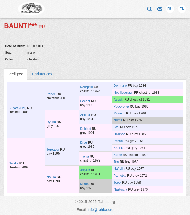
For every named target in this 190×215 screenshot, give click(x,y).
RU (170, 9)
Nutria (118, 120)
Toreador (53, 149)
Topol (117, 182)
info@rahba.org (101, 210)
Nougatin (86, 87)
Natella (13, 163)
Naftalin (119, 169)
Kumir (118, 155)
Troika (84, 156)
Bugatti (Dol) (17, 108)
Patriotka (120, 175)
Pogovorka (121, 106)
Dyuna (51, 122)
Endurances (42, 74)
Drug (83, 142)
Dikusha (119, 134)
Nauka (51, 177)
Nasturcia (120, 189)
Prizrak (118, 141)
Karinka (119, 148)
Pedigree (15, 74)
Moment (119, 113)
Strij (116, 127)
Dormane (120, 86)
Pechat (85, 101)
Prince (51, 94)
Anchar (85, 115)
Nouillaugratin (123, 92)
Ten (116, 162)
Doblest (85, 129)
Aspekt (118, 99)
